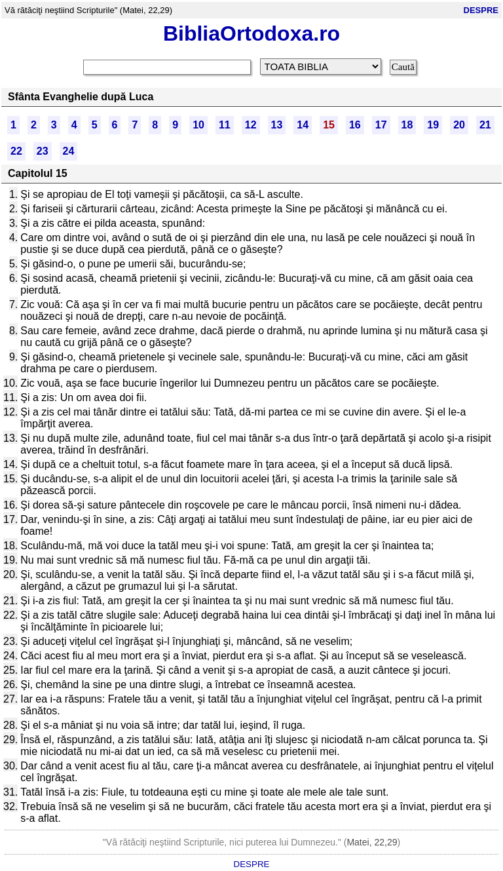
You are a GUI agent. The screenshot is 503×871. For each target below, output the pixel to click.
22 (16, 151)
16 (355, 124)
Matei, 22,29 (371, 842)
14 (302, 124)
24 (69, 151)
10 (198, 124)
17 (381, 124)
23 (42, 151)
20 (459, 124)
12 (251, 124)
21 (485, 124)
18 (407, 124)
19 (433, 124)
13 (277, 124)
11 (225, 124)
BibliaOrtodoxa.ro (251, 33)
